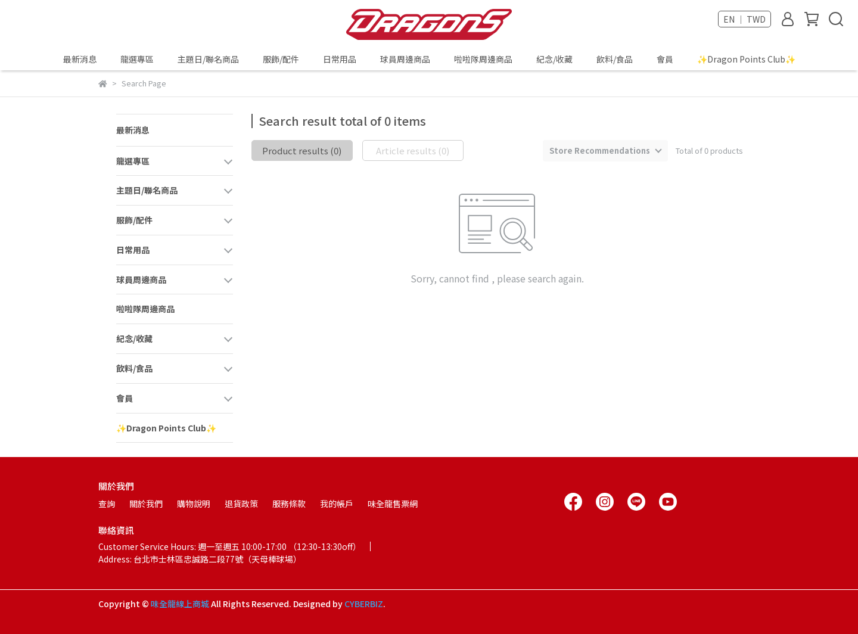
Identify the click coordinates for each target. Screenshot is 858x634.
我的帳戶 (336, 503)
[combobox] (605, 150)
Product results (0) (301, 150)
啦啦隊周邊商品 (483, 59)
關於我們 (146, 503)
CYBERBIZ (363, 604)
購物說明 (193, 503)
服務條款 (289, 503)
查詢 (106, 503)
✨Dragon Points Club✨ (746, 59)
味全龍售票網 (393, 503)
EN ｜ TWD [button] (744, 19)
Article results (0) (412, 150)
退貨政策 (241, 503)
